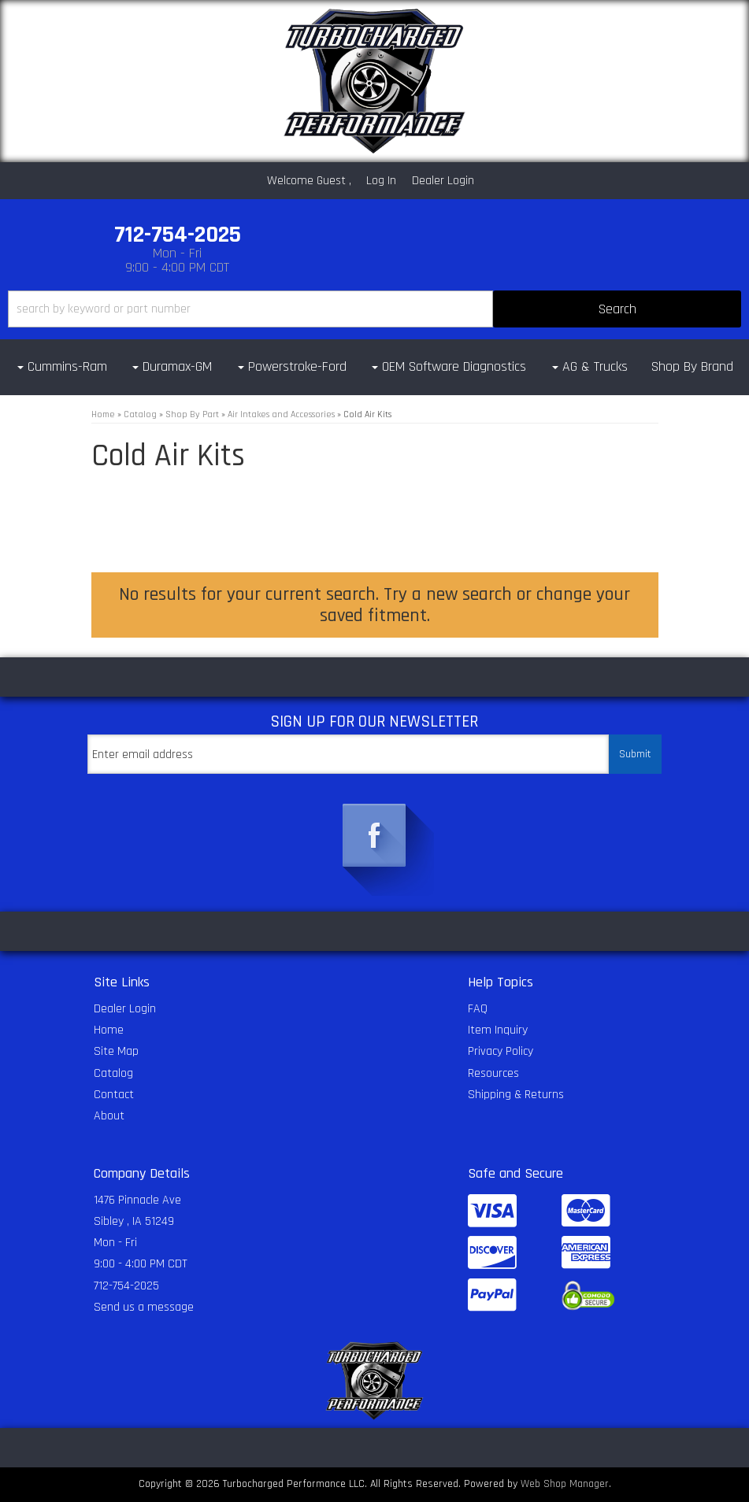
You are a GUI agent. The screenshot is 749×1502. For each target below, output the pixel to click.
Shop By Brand (692, 366)
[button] (374, 308)
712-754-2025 (126, 1286)
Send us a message (144, 1307)
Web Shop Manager (565, 1484)
